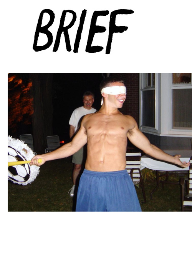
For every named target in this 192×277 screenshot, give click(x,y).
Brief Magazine (96, 36)
